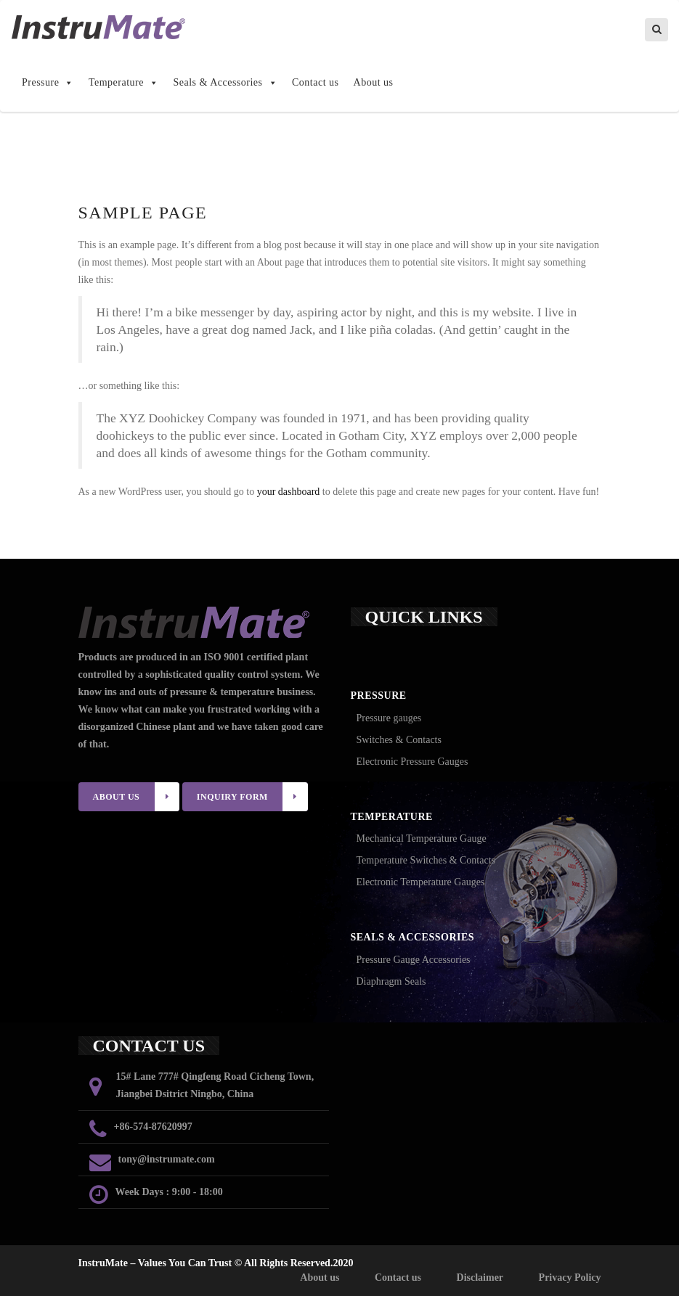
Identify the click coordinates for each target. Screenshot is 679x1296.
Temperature (124, 82)
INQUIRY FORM (252, 796)
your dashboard (288, 491)
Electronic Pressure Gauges (412, 761)
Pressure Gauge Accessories (414, 959)
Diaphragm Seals (391, 981)
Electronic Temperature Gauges (421, 882)
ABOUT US (136, 796)
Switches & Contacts (399, 739)
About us (374, 82)
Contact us (315, 82)
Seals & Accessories (225, 82)
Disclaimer (480, 1277)
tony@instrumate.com (166, 1159)
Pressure (48, 82)
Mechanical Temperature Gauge (422, 838)
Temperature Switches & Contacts (426, 860)
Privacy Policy (570, 1277)
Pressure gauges (389, 718)
